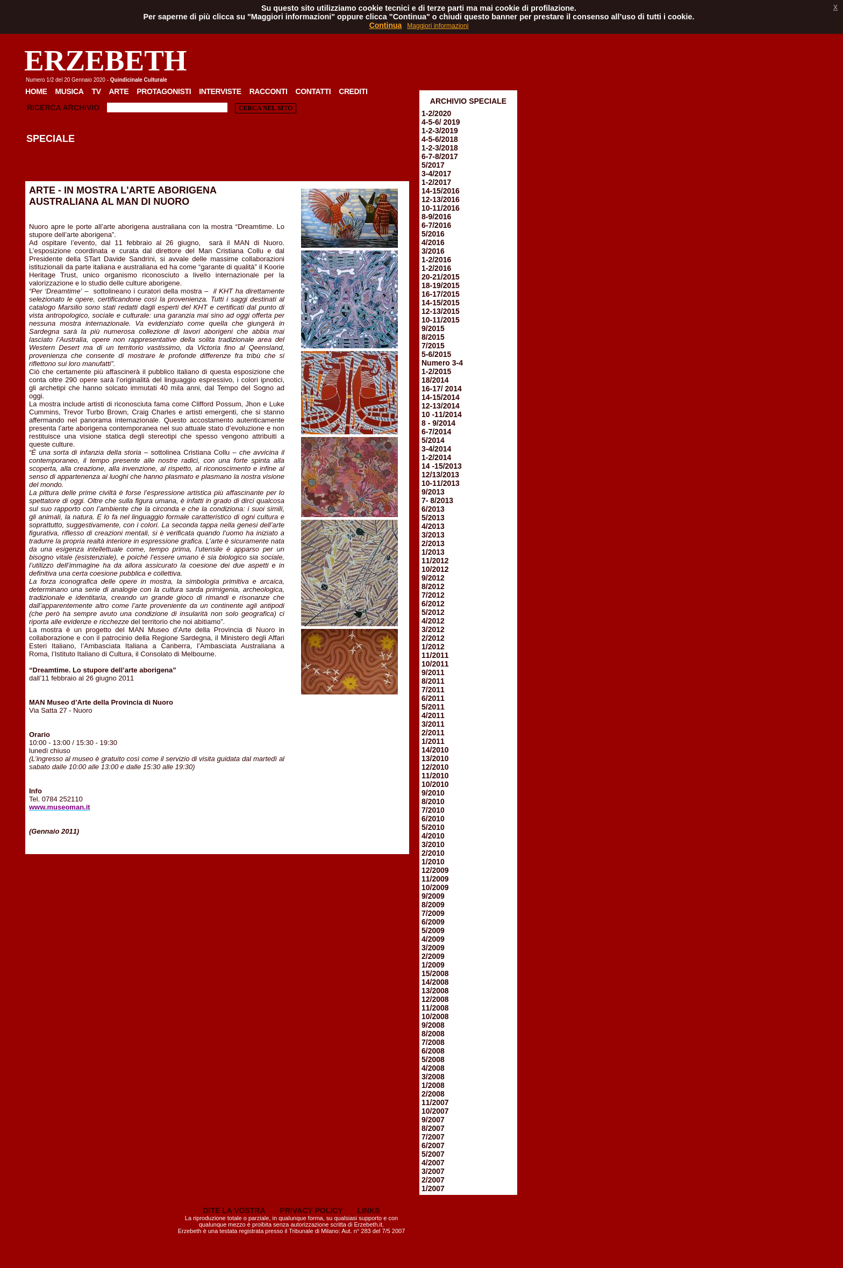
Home (36, 91)
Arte (119, 91)
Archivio (81, 107)
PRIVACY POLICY (311, 1210)
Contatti (313, 91)
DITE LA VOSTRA (234, 1210)
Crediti (353, 91)
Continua (385, 25)
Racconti (268, 91)
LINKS (369, 1210)
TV (96, 91)
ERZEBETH (105, 60)
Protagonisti (164, 91)
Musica (69, 91)
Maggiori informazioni (437, 26)
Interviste (220, 91)
